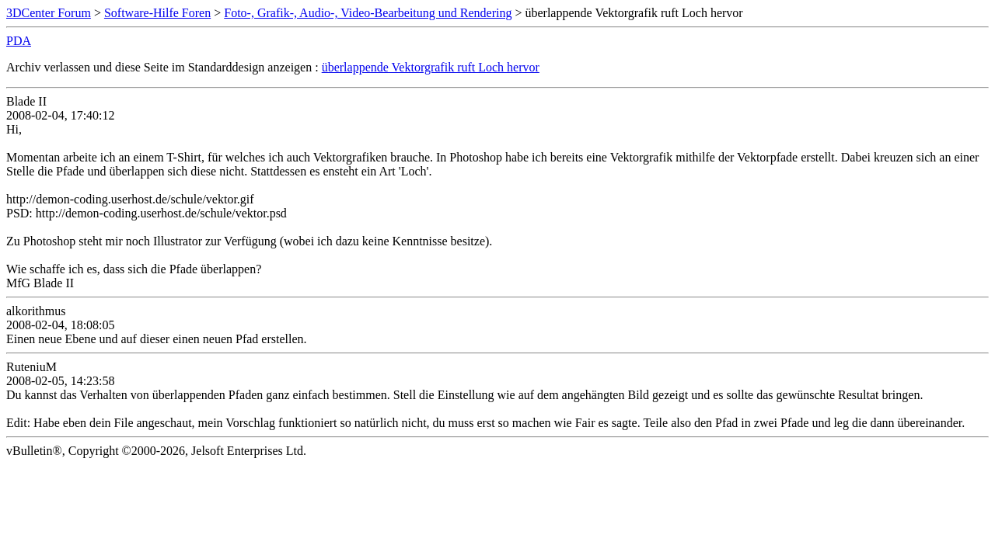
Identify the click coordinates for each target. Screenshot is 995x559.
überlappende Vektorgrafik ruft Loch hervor (430, 67)
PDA (18, 40)
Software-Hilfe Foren (157, 12)
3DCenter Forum (48, 12)
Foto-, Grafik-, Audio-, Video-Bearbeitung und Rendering (367, 12)
